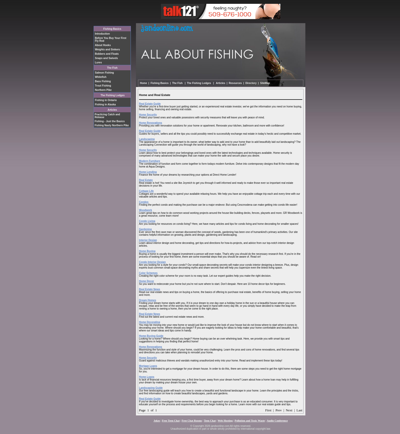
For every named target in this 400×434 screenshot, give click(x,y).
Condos (143, 202)
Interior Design (148, 240)
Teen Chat (210, 420)
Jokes (157, 420)
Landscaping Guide (151, 387)
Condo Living (147, 221)
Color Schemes (148, 273)
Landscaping (147, 139)
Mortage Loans (148, 366)
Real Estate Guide (150, 103)
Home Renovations (150, 122)
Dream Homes (147, 300)
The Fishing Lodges (112, 95)
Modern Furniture (149, 161)
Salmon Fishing (104, 72)
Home (143, 83)
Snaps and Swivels (106, 58)
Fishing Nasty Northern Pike (112, 125)
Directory (251, 83)
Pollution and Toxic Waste (250, 420)
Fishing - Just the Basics (110, 121)
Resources (235, 83)
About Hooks (103, 45)
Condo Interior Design (152, 262)
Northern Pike (103, 90)
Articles (220, 83)
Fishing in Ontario (106, 100)
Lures (98, 62)
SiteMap (265, 83)
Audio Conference (277, 420)
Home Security (148, 114)
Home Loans (146, 376)
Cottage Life (146, 191)
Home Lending (148, 172)
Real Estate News (149, 289)
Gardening (145, 229)
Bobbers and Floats (107, 53)
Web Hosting (225, 420)
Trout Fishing (103, 85)
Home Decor (146, 281)
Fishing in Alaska (105, 104)
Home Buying (147, 251)
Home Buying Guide (151, 335)
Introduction (102, 33)
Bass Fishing (103, 81)
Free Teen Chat (171, 420)
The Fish (112, 67)
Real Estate (146, 180)
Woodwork (145, 210)
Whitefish (100, 77)
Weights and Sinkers (107, 49)
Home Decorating (149, 322)
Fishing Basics (112, 28)
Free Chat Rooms (192, 420)
